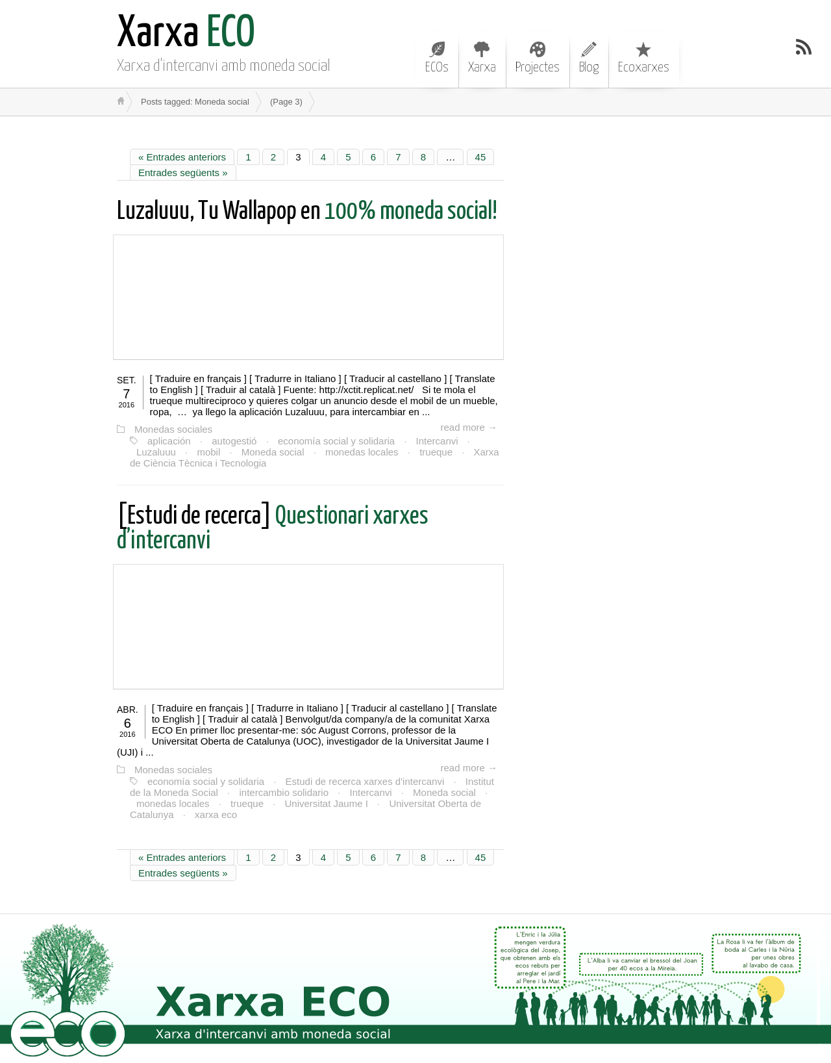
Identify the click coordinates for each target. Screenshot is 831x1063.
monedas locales (362, 451)
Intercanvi (437, 440)
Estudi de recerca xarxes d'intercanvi (365, 781)
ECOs (437, 58)
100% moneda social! (307, 212)
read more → (468, 427)
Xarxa (482, 58)
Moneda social (273, 451)
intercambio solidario (284, 792)
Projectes (537, 58)
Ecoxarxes (643, 58)
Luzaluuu (156, 451)
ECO (186, 34)
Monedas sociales (173, 429)
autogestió (234, 440)
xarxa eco (216, 814)
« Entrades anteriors (182, 156)
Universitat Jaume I (325, 803)
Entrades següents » (183, 172)
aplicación (169, 440)
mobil (208, 451)
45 (480, 156)
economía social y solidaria (336, 440)
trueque (436, 451)
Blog (589, 58)
